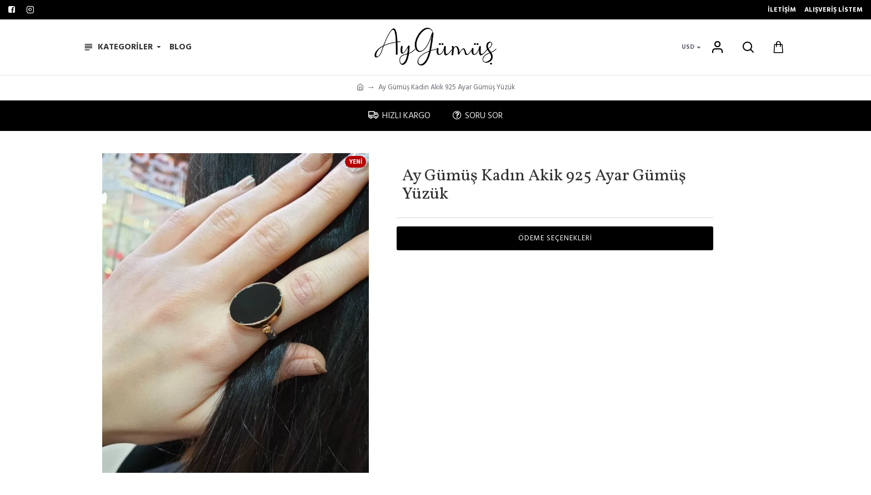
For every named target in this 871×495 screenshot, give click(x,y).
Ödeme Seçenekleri (555, 238)
